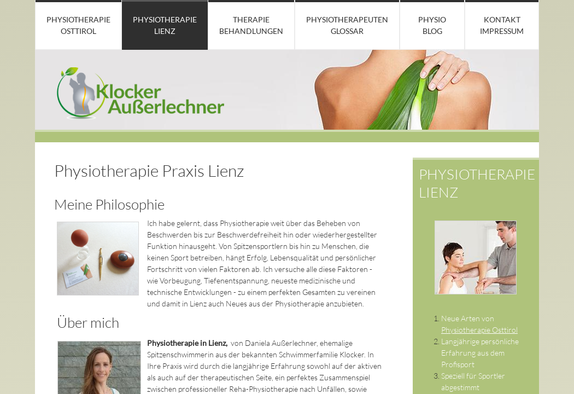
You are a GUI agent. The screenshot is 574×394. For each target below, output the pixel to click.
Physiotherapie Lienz (165, 25)
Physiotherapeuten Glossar (347, 25)
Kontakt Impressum (502, 25)
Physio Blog (432, 25)
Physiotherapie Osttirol (78, 25)
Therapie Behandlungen (251, 25)
